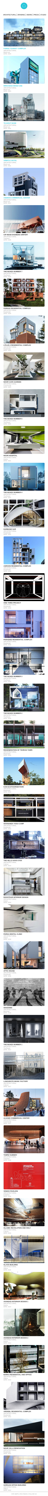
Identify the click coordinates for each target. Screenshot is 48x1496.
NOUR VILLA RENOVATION (14, 1448)
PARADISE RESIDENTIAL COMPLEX (18, 640)
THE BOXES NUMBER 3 (13, 676)
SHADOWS (8, 1008)
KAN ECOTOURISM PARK (14, 787)
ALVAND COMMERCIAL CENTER (16, 1118)
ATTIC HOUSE (9, 971)
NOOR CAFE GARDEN (12, 382)
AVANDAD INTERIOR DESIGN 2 (16, 1338)
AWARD (29, 15)
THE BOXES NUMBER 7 (13, 271)
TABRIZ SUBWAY (10, 1155)
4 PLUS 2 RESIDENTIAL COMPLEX (17, 345)
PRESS (36, 15)
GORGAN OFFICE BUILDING (15, 1484)
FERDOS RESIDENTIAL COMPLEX (17, 308)
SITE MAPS (15, 1494)
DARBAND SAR (10, 529)
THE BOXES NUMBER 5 (13, 419)
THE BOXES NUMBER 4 (13, 492)
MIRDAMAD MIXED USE (13, 86)
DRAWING (21, 15)
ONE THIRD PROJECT (12, 603)
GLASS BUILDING (11, 1264)
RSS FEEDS (23, 1494)
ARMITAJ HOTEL (10, 160)
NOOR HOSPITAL (10, 456)
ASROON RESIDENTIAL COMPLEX (17, 566)
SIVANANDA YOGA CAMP (14, 824)
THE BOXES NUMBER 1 (13, 1044)
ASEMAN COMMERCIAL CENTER (17, 198)
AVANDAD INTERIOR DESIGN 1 (16, 1301)
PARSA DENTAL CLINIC (13, 934)
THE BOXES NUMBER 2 (13, 713)
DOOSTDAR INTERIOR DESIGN (16, 897)
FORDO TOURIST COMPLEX (15, 48)
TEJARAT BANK (10, 123)
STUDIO (43, 15)
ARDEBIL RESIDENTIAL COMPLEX (17, 1411)
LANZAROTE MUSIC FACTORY (16, 1081)
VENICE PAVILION (11, 1191)
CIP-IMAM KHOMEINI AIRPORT (16, 235)
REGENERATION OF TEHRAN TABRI (18, 750)
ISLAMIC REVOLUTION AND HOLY (17, 1228)
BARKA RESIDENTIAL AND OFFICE (18, 1374)
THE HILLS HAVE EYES (13, 860)
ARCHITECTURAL (9, 15)
